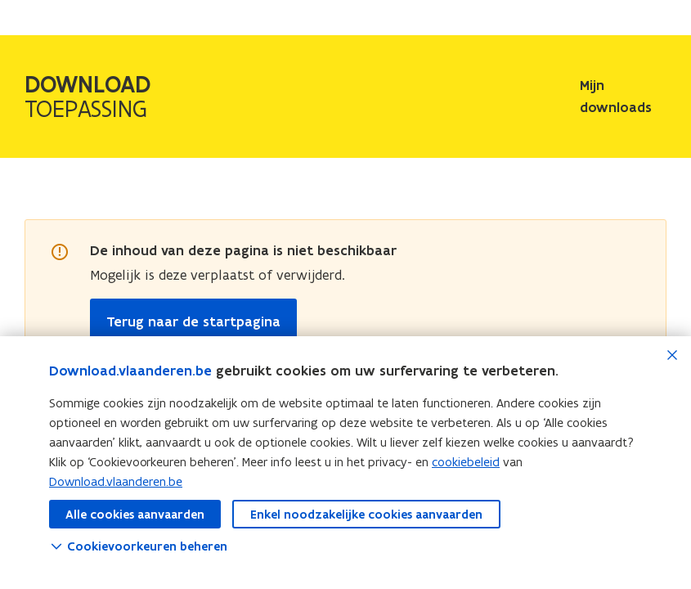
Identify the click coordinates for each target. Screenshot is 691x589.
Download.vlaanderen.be (130, 371)
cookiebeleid (466, 462)
